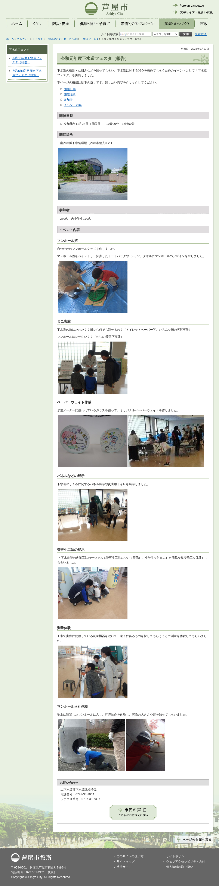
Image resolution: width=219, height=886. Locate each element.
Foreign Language (192, 5)
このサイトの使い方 (130, 856)
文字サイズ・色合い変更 (196, 12)
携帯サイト (124, 867)
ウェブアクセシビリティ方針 (185, 861)
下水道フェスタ (90, 39)
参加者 (68, 99)
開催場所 (70, 94)
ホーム (10, 39)
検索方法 (201, 34)
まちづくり (23, 39)
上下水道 (38, 39)
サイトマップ (126, 861)
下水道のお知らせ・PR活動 (62, 39)
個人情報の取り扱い (179, 867)
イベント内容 (73, 105)
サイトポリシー (176, 856)
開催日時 (70, 89)
